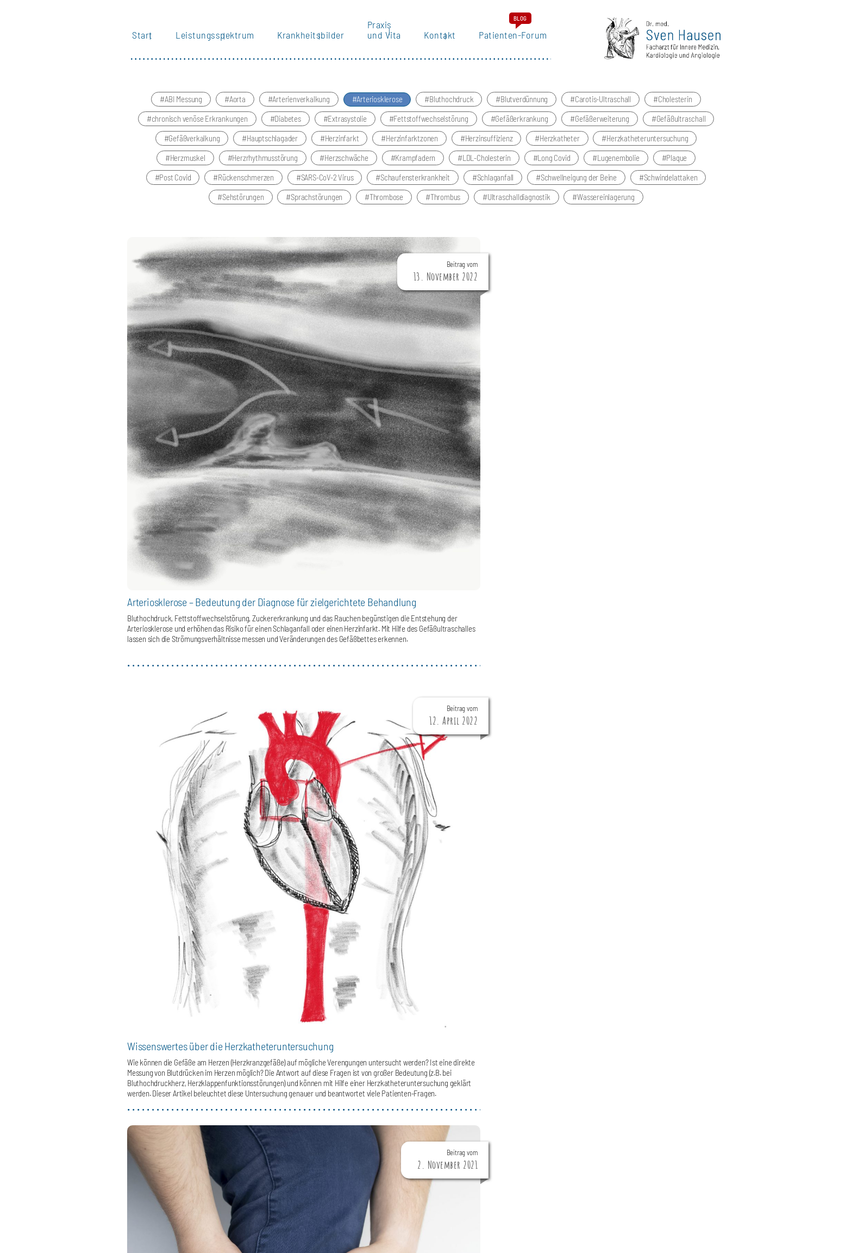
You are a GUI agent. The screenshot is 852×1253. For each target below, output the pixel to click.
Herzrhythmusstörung (264, 168)
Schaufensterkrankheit (415, 188)
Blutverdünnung (524, 110)
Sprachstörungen (316, 208)
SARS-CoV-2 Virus (327, 188)
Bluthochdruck (451, 110)
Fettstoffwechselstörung (430, 129)
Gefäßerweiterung (602, 129)
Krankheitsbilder (306, 46)
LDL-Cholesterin (486, 168)
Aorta (237, 110)
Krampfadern (415, 168)
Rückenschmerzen (246, 188)
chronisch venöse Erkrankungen (200, 129)
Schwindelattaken (671, 188)
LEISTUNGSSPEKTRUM (549, 971)
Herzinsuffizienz (489, 149)
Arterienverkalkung (300, 110)
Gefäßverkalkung (194, 149)
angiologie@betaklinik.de (267, 1035)
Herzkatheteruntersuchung (647, 149)
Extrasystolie (347, 129)
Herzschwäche (346, 168)
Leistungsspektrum (210, 46)
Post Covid (175, 188)
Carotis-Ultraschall (603, 110)
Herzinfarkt (342, 149)
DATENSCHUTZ (700, 1178)
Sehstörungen (243, 208)
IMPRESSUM (650, 1178)
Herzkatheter (560, 149)
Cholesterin (675, 110)
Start (137, 46)
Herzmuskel (187, 168)
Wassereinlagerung (606, 208)
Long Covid (553, 168)
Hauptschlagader (272, 149)
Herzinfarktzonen (412, 149)
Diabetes (287, 129)
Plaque (676, 168)
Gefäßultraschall (681, 129)
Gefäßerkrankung (521, 129)
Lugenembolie (618, 168)
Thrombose (386, 208)
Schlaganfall (495, 188)
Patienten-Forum (509, 46)
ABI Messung (183, 110)
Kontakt (435, 46)
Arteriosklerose (379, 110)
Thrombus (445, 208)
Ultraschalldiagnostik (518, 208)
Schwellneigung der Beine (579, 188)
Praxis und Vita (379, 41)
